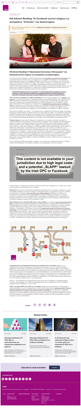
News (19, 13)
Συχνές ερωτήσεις (45, 397)
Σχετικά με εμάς (64, 8)
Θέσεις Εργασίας (44, 399)
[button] (35, 305)
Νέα (23, 8)
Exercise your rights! (43, 8)
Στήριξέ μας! (54, 8)
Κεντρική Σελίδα (13, 13)
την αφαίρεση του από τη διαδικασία (56, 78)
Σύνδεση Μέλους (35, 400)
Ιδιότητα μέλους (35, 395)
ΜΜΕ (42, 402)
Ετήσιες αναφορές (45, 396)
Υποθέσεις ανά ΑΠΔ (11, 396)
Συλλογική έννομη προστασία (59, 389)
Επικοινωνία (48, 389)
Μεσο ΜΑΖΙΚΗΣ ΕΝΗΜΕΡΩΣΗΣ (37, 389)
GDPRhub (74, 8)
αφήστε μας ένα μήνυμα (59, 27)
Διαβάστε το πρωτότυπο (44, 27)
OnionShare (44, 401)
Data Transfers (12, 32)
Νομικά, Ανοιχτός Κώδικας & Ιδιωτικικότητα (12, 389)
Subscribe (54, 367)
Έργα (8, 395)
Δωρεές (33, 396)
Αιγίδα (33, 397)
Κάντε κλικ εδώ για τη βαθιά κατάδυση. (38, 193)
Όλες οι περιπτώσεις (11, 397)
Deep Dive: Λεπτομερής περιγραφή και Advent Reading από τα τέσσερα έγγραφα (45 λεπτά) (38, 94)
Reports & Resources (12, 399)
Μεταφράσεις (26, 389)
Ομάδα (42, 395)
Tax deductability (36, 399)
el (58, 2)
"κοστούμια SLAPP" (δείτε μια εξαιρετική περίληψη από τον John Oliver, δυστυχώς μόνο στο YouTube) (40, 288)
